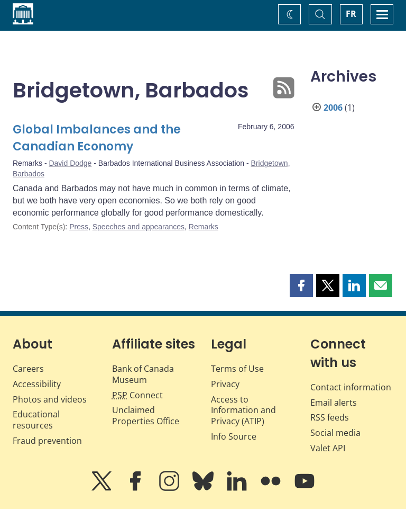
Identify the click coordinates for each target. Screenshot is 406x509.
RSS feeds (329, 417)
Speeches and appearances (138, 226)
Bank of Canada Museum (143, 374)
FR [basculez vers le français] (351, 14)
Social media (335, 433)
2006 (333, 107)
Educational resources (36, 419)
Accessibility (37, 384)
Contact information (350, 387)
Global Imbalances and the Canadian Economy (97, 138)
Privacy (225, 384)
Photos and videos (50, 399)
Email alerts (333, 402)
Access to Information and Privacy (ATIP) (243, 410)
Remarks (203, 226)
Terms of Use (237, 368)
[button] (301, 285)
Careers (28, 368)
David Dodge (70, 163)
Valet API (327, 448)
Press (78, 226)
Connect (137, 395)
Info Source (233, 436)
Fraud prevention (47, 441)
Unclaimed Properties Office (145, 415)
